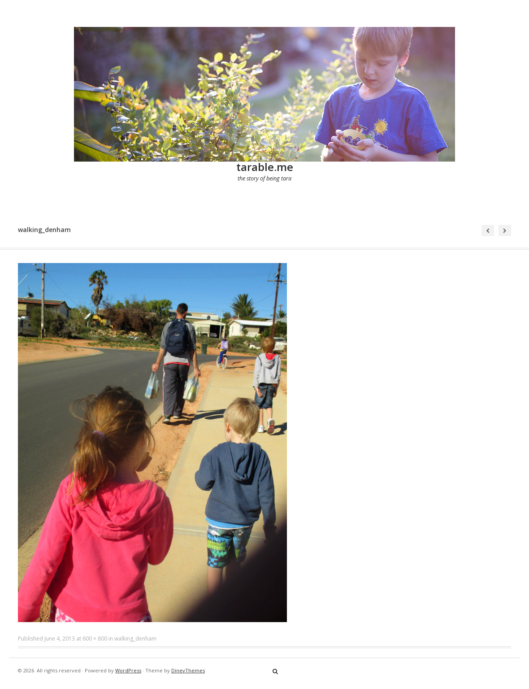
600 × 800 (94, 638)
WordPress (128, 670)
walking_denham (135, 638)
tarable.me (264, 166)
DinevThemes (188, 670)
